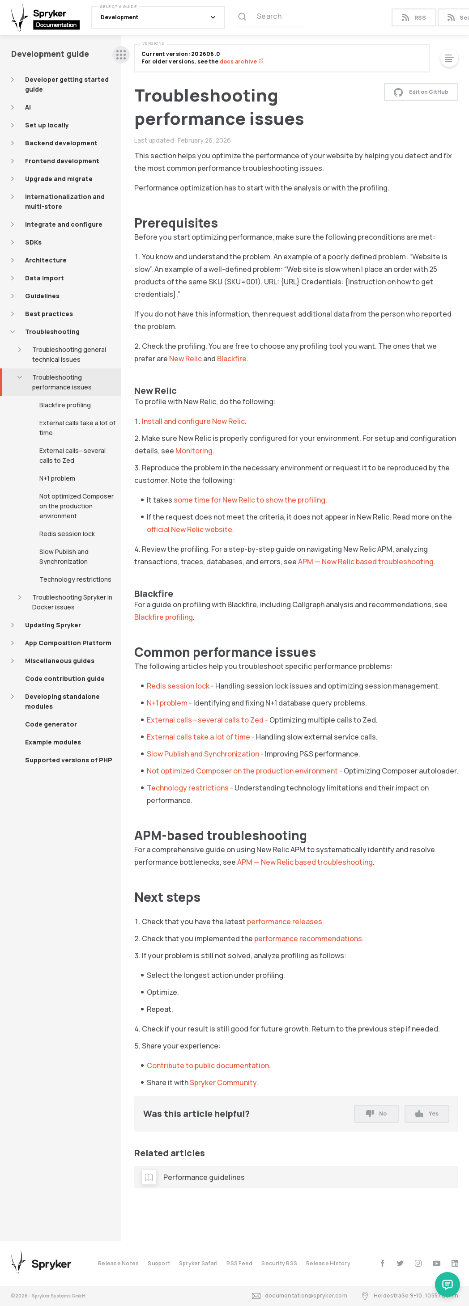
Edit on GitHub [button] (421, 92)
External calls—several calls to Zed (72, 455)
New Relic (185, 358)
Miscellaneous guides (59, 660)
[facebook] (382, 1263)
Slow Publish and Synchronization (64, 556)
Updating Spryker (53, 625)
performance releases (284, 921)
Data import (44, 278)
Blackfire (232, 358)
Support (159, 1263)
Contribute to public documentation (208, 1065)
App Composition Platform (68, 642)
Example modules (53, 742)
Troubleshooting (52, 331)
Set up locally (47, 125)
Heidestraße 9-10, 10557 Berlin (409, 1296)
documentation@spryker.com (299, 1296)
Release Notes (118, 1263)
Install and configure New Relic (193, 421)
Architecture (46, 260)
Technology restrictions (75, 579)
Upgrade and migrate (59, 178)
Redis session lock (67, 533)
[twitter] (400, 1263)
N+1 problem (57, 478)
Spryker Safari (198, 1263)
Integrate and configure (63, 224)
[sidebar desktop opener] (121, 54)
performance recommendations (308, 938)
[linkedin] (455, 1263)
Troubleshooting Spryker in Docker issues (72, 602)
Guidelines (42, 296)
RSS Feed (239, 1263)
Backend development (61, 143)
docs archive (242, 61)
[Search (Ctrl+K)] (270, 17)
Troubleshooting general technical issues (69, 354)
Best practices (49, 313)
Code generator (51, 724)
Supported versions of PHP (68, 760)
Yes (426, 1113)
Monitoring (194, 451)
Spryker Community (223, 1082)
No (376, 1113)
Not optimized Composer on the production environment (76, 506)
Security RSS (279, 1263)
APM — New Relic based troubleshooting (366, 561)
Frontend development (62, 160)
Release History (328, 1263)
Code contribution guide (65, 678)
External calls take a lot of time (77, 427)
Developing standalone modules (62, 701)
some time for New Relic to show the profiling (249, 500)
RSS (414, 17)
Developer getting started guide (67, 84)
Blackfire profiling (65, 405)
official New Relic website (189, 529)
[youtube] (436, 1263)
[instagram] (418, 1263)
